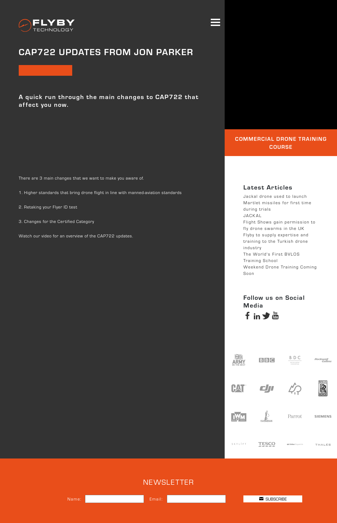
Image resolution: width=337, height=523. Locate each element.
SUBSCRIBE (273, 499)
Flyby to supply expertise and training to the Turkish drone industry (276, 241)
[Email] (196, 499)
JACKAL (252, 215)
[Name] (114, 499)
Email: (156, 499)
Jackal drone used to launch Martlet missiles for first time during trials (277, 202)
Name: (74, 499)
